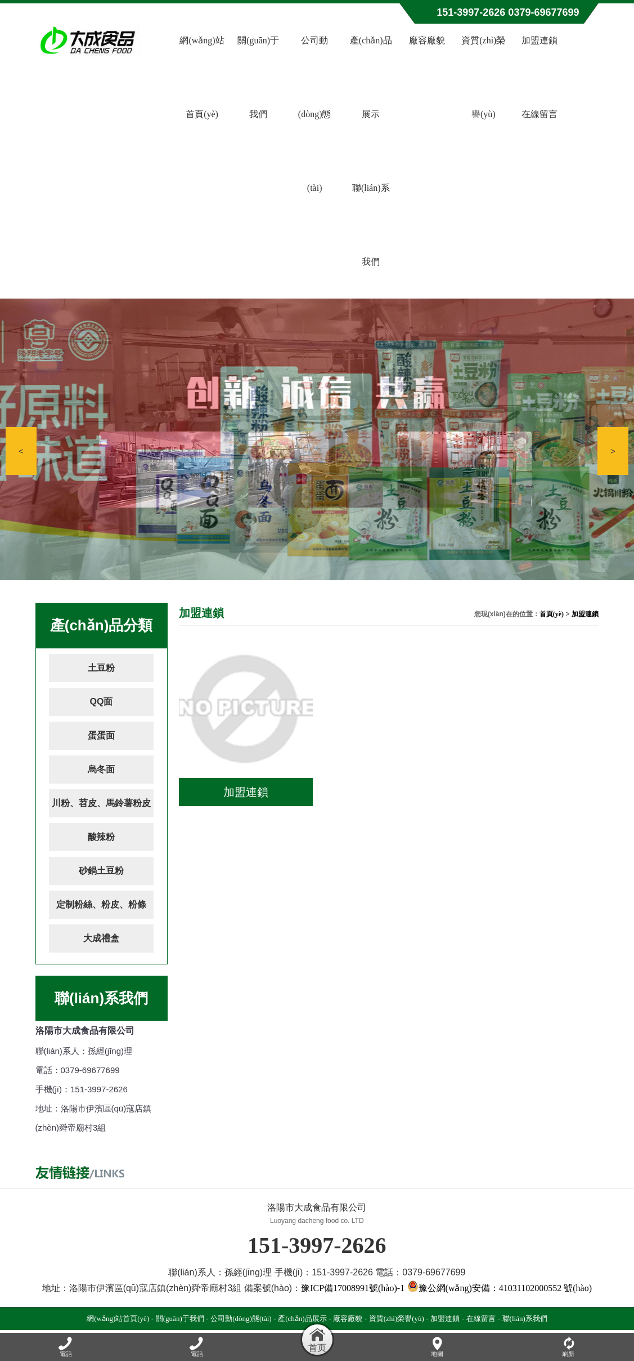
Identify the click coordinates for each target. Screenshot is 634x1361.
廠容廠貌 (427, 40)
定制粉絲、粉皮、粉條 (101, 904)
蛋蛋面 (101, 735)
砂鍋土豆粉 (101, 870)
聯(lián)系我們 (371, 224)
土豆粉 (101, 668)
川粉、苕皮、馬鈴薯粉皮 (101, 803)
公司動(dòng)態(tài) (314, 114)
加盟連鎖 (539, 40)
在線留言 (539, 114)
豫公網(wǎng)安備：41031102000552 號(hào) (499, 1288)
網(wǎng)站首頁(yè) (201, 77)
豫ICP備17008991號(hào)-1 (352, 1288)
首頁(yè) (551, 614)
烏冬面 (101, 769)
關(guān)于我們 (258, 77)
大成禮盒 (101, 938)
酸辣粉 (101, 837)
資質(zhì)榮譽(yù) (483, 77)
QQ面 (101, 701)
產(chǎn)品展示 (371, 77)
